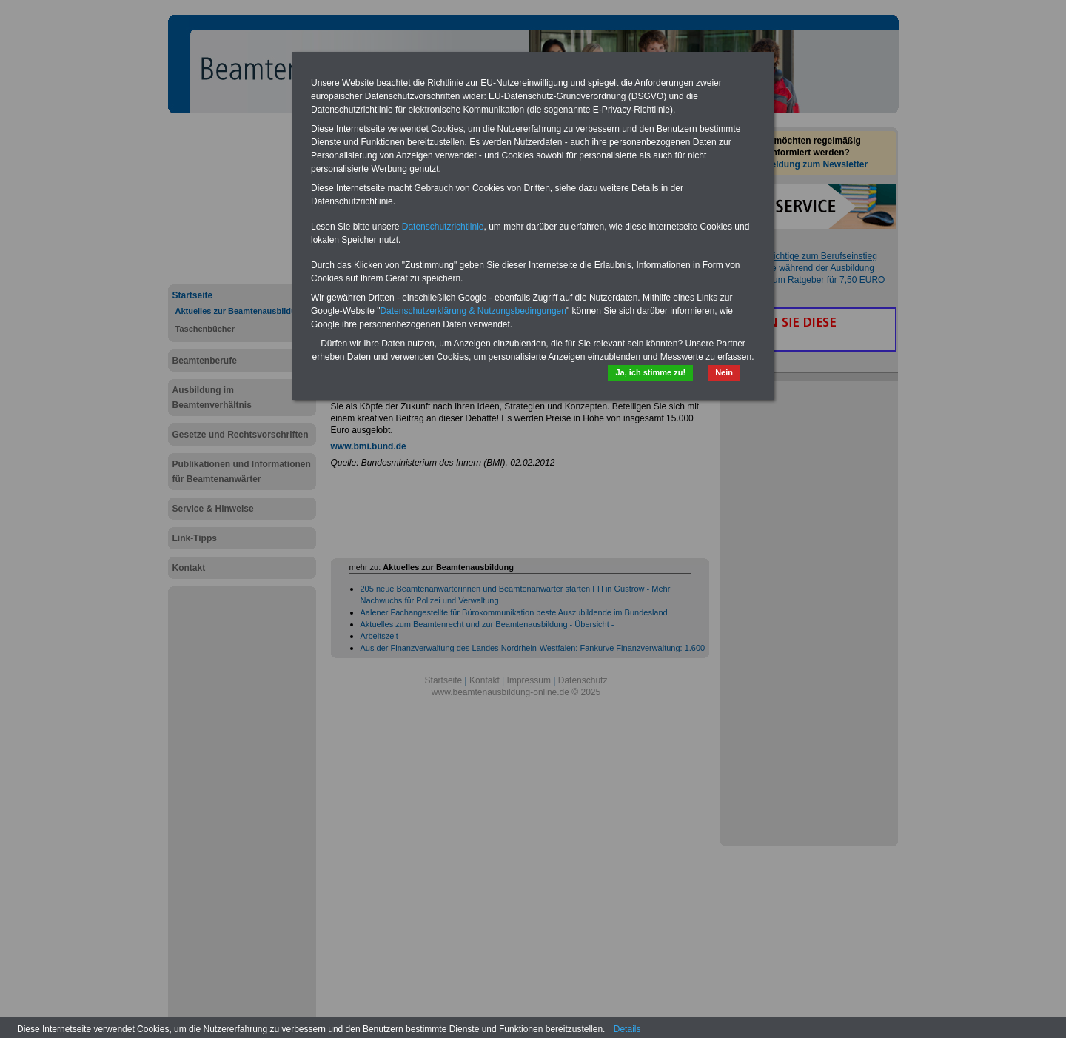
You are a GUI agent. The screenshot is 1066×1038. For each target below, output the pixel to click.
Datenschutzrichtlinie (443, 226)
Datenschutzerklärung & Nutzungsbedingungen (473, 311)
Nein (724, 372)
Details (627, 1029)
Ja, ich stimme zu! (650, 372)
